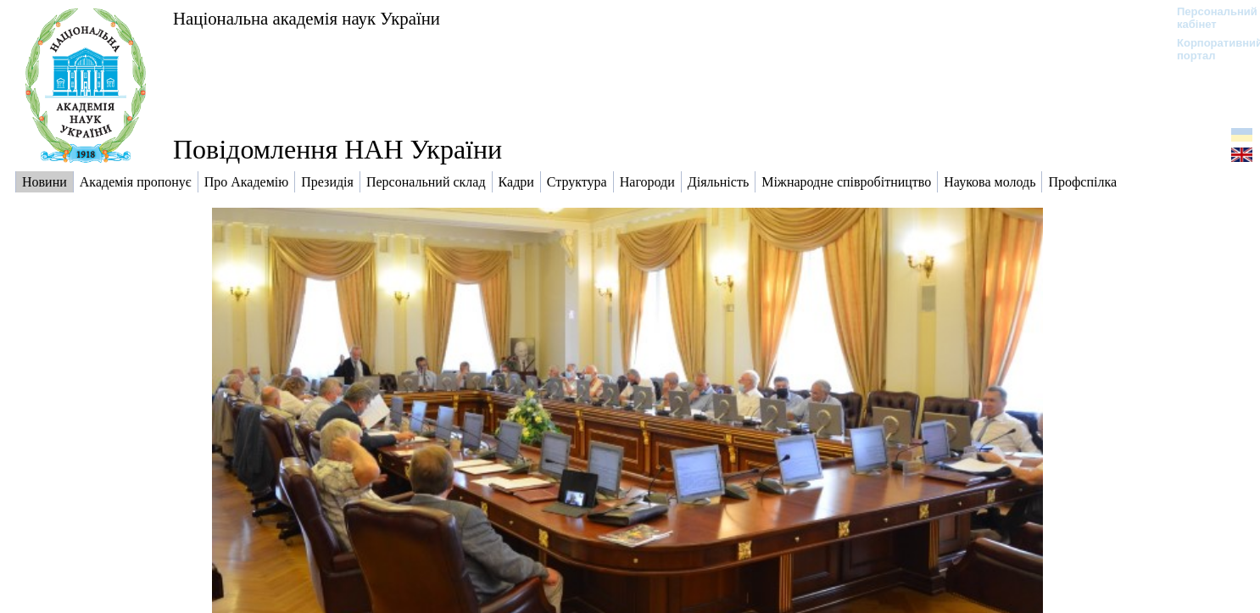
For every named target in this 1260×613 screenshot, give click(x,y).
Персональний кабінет (1208, 18)
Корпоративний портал (1208, 49)
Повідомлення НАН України (337, 149)
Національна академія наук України (306, 18)
